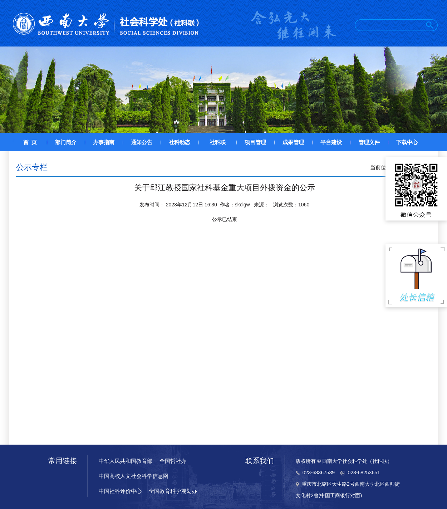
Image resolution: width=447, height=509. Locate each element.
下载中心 (407, 142)
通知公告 (141, 142)
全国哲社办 (172, 461)
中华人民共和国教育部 (125, 461)
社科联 (218, 142)
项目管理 (255, 142)
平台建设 (331, 142)
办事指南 (103, 142)
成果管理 (293, 142)
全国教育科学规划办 (173, 491)
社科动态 (179, 142)
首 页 (30, 142)
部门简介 (66, 142)
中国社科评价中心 (120, 491)
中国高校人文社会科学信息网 (133, 476)
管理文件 (369, 142)
